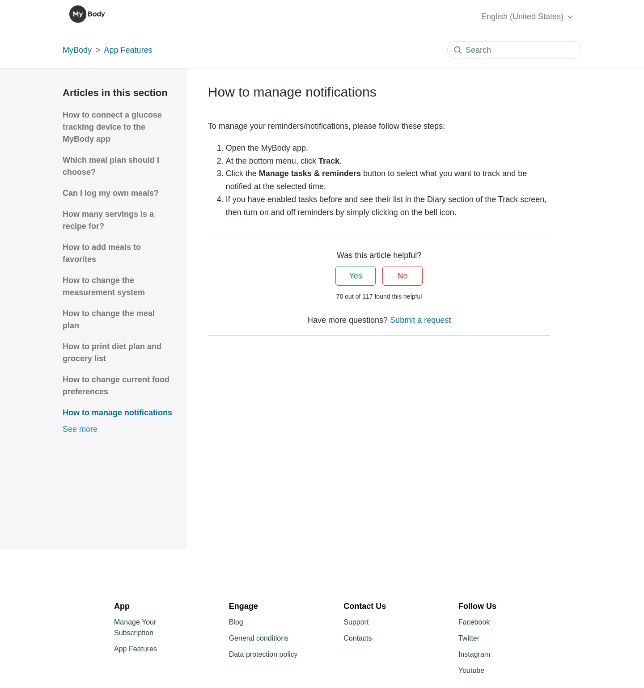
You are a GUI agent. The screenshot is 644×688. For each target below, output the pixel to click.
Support (356, 622)
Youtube (471, 670)
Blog (236, 622)
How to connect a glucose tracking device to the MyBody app (112, 127)
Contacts (357, 638)
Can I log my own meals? (111, 193)
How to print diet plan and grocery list (112, 352)
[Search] (514, 50)
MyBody (77, 50)
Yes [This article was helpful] (355, 275)
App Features (128, 50)
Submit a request (420, 320)
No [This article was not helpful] (403, 275)
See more (80, 429)
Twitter (468, 638)
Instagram (474, 654)
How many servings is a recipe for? (108, 220)
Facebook (474, 622)
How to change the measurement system (104, 286)
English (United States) (528, 16)
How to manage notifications (117, 412)
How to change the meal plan (109, 319)
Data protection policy (263, 654)
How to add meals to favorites (102, 253)
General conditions (258, 638)
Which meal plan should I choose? (111, 166)
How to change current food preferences (116, 385)
